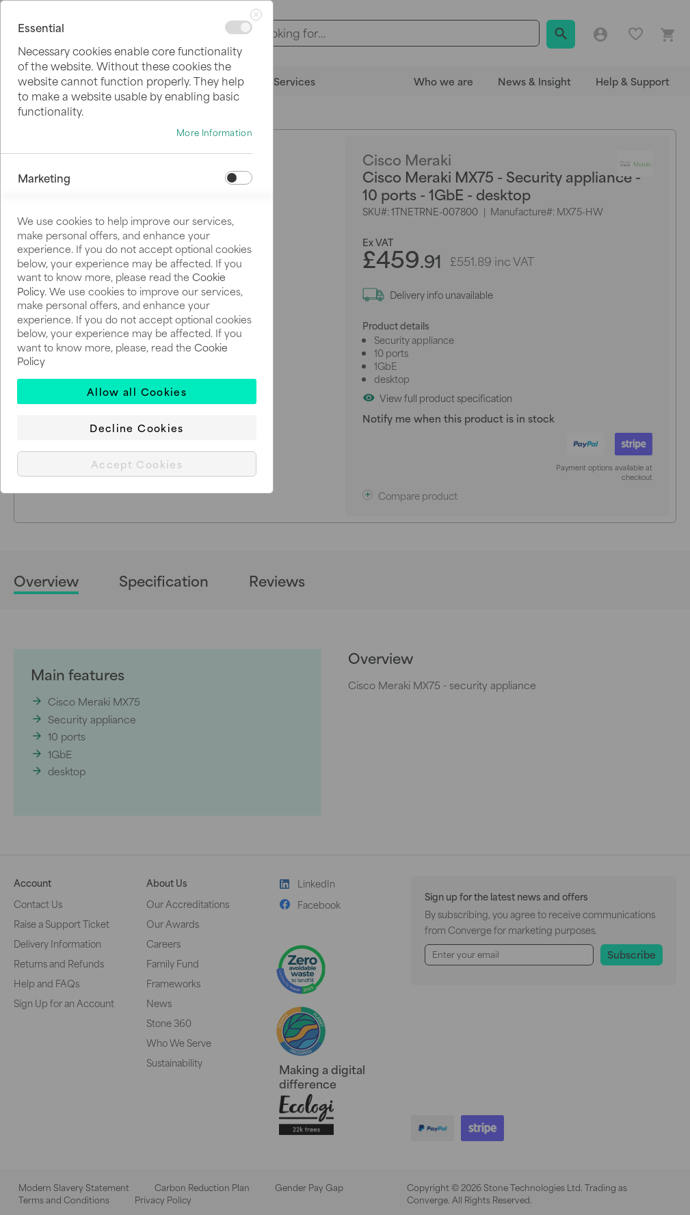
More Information (214, 132)
